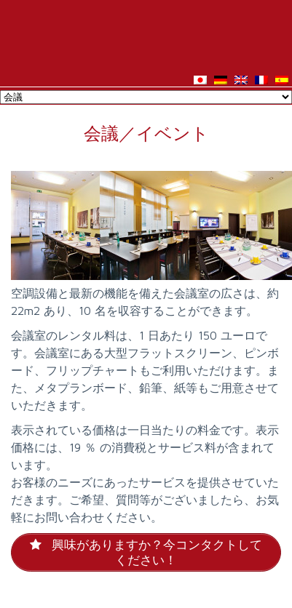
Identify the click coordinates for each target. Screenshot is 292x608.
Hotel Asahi (146, 34)
